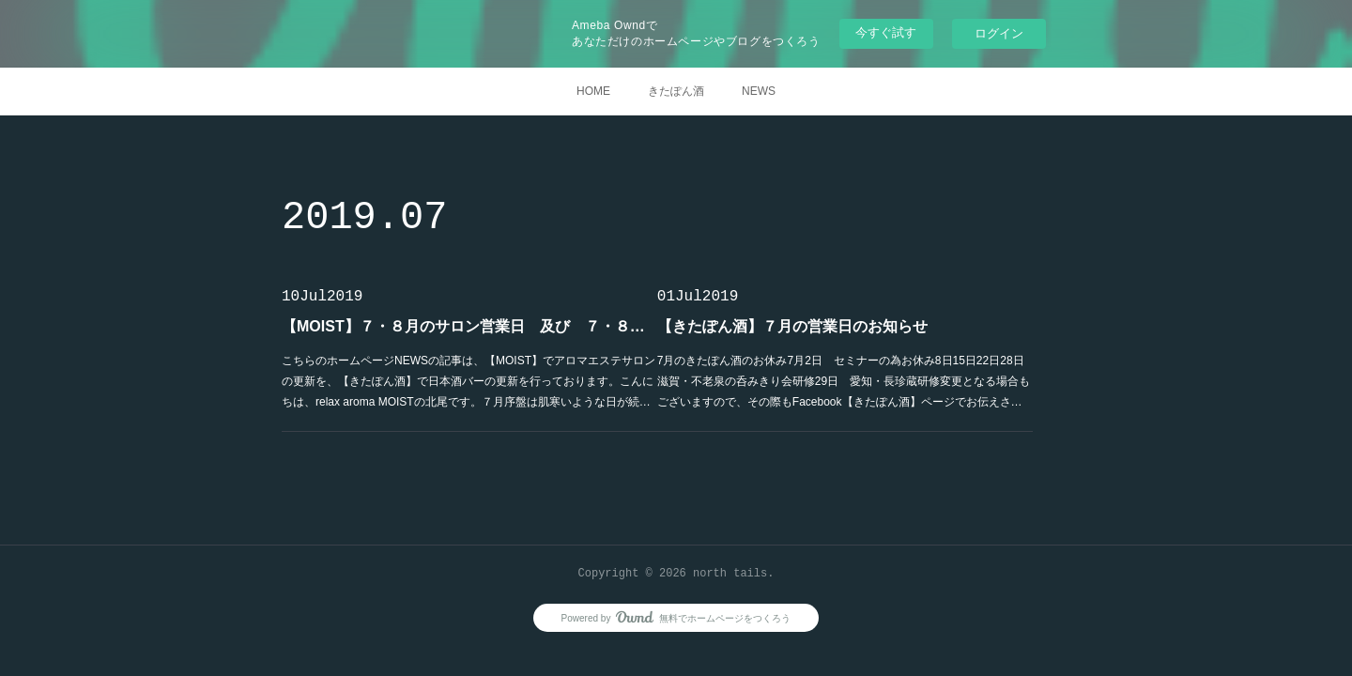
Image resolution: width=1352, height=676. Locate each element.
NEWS (759, 91)
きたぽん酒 (676, 91)
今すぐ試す (885, 32)
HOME (593, 91)
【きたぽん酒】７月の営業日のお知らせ (792, 326)
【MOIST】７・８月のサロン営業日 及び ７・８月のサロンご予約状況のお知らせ (469, 326)
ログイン (999, 33)
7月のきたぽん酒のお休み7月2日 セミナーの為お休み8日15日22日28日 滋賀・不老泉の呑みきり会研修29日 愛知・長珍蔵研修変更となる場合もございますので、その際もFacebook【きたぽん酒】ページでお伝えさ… (845, 380)
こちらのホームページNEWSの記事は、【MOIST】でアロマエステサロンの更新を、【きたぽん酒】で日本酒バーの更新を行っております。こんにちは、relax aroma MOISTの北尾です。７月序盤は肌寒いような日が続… (468, 380)
